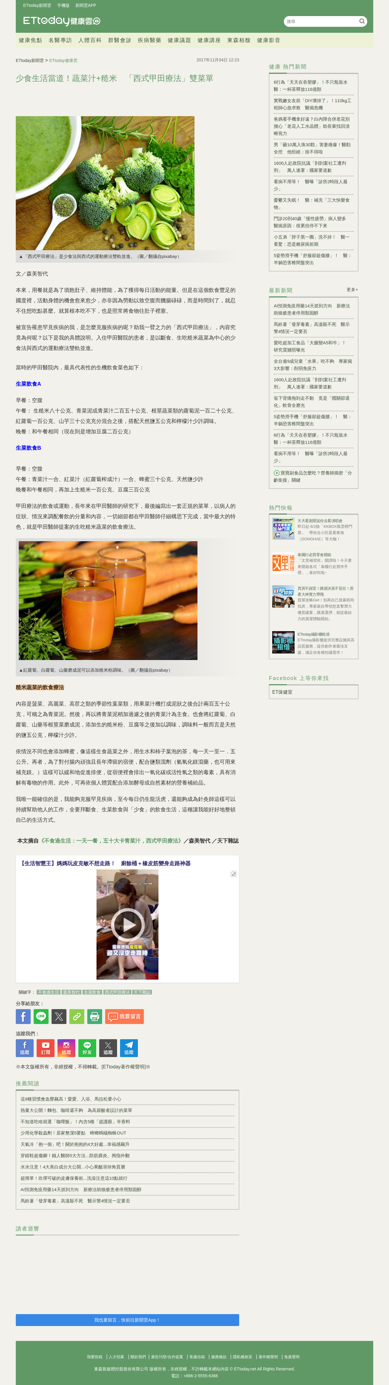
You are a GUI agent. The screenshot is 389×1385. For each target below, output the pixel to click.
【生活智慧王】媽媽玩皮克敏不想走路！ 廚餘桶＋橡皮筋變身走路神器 (105, 863)
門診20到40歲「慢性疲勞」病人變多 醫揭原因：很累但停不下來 (312, 222)
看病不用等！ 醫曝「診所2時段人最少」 (311, 185)
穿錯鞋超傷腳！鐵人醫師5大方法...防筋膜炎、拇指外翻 (75, 1155)
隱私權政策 (242, 1357)
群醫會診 (120, 40)
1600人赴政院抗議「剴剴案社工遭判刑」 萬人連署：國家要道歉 (310, 167)
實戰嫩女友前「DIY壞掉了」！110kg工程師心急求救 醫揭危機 (312, 104)
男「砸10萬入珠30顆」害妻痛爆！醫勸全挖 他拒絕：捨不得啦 (312, 148)
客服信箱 (197, 1357)
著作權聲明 (268, 1357)
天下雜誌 (142, 992)
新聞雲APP (85, 5)
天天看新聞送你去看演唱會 (320, 521)
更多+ (352, 289)
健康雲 (62, 21)
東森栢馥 (239, 40)
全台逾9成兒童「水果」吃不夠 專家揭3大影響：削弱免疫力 (313, 365)
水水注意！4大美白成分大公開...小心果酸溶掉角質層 (73, 1166)
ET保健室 (282, 692)
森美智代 (71, 992)
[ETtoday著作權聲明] (124, 1066)
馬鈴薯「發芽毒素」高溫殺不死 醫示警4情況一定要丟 (75, 1200)
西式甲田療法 (117, 992)
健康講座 (209, 40)
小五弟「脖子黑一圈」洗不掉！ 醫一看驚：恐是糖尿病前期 (312, 240)
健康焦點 (31, 40)
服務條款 (219, 1357)
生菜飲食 (92, 992)
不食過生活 (48, 992)
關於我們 (138, 1357)
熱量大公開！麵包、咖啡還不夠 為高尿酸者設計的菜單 (76, 1110)
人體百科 (90, 40)
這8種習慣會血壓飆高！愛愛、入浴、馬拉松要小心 (71, 1098)
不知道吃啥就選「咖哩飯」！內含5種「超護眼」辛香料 (75, 1121)
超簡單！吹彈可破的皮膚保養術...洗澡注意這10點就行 (74, 1178)
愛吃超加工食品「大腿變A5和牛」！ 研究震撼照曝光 (312, 346)
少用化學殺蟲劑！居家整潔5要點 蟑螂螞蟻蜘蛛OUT (73, 1132)
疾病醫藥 (150, 40)
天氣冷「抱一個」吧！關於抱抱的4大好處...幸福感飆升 (75, 1144)
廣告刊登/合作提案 (167, 1357)
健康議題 (180, 40)
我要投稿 (94, 1357)
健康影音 (269, 40)
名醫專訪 (60, 40)
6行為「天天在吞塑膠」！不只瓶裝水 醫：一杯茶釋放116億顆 (313, 86)
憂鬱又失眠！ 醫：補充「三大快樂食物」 (312, 203)
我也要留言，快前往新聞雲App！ (127, 1319)
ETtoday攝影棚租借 (313, 634)
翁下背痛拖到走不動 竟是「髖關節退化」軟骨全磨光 (312, 402)
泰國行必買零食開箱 (314, 555)
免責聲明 (292, 1357)
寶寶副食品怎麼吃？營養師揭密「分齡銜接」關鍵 (313, 476)
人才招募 (116, 1357)
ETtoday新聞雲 (37, 5)
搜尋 (362, 21)
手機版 (63, 5)
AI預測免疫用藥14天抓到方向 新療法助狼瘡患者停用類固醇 (81, 1189)
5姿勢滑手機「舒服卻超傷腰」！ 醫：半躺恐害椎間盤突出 (313, 259)
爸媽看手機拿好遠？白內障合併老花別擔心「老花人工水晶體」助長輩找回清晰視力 (312, 126)
